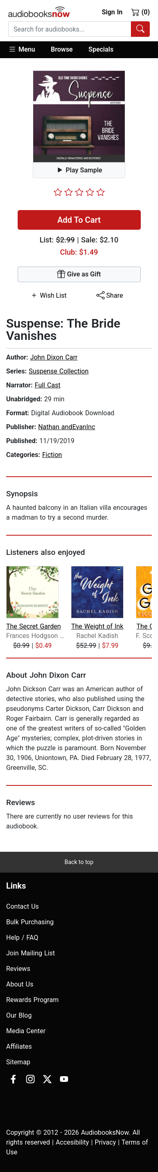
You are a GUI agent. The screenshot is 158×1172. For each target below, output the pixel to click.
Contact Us (22, 906)
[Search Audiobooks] (140, 29)
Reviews (18, 969)
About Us (19, 984)
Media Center (26, 1031)
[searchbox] (69, 29)
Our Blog (19, 1015)
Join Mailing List (30, 953)
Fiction (52, 455)
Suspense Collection (59, 371)
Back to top (78, 862)
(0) (140, 12)
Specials (101, 49)
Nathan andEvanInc (66, 427)
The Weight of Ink (97, 626)
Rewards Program (32, 1000)
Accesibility (72, 1142)
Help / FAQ (22, 937)
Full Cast (47, 385)
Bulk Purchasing (30, 922)
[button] (25, 49)
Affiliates (19, 1046)
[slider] (79, 192)
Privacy (105, 1142)
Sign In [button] (112, 12)
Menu (21, 49)
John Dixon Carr (54, 357)
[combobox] (79, 29)
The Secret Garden (33, 626)
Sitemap (18, 1062)
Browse (62, 49)
